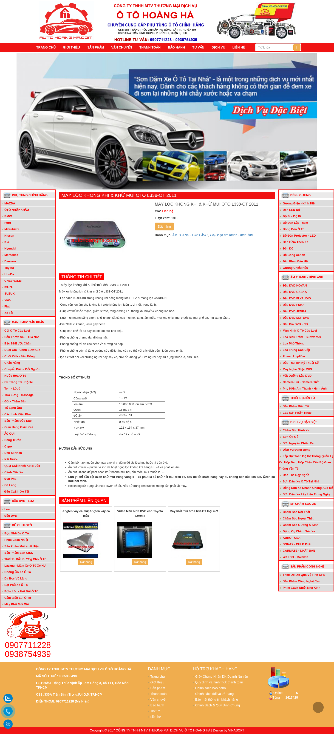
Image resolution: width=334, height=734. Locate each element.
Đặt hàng (164, 226)
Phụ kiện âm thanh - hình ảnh (231, 235)
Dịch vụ (218, 47)
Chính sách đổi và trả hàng (214, 694)
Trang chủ (46, 47)
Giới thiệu (71, 47)
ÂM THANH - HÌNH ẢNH (189, 235)
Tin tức (155, 711)
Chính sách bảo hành (210, 688)
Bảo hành (176, 47)
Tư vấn (198, 47)
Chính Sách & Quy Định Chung (217, 705)
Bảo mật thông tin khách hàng (216, 699)
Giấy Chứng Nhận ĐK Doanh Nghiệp (221, 676)
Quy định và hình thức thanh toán (219, 682)
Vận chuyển (121, 47)
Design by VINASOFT (228, 730)
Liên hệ (238, 47)
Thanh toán (150, 47)
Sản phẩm (95, 47)
